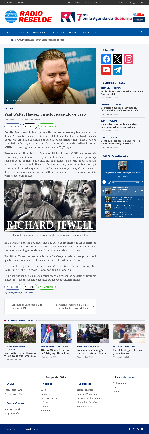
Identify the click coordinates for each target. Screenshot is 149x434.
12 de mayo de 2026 (109, 97)
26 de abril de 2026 (85, 357)
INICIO (10, 32)
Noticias (38, 32)
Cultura (103, 2)
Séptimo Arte (27, 292)
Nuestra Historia (12, 409)
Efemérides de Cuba (87, 402)
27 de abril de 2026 (49, 357)
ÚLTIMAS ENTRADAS (114, 82)
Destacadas (106, 88)
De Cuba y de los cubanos (15, 347)
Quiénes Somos (78, 32)
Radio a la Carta (84, 406)
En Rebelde (56, 32)
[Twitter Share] (30, 126)
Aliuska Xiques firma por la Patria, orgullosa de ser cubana (55, 353)
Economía (123, 2)
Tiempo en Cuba (85, 390)
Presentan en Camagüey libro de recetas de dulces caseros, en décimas (91, 353)
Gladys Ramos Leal (31, 119)
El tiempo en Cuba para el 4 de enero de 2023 (27, 306)
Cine (11, 292)
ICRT (115, 387)
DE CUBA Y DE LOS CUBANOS (22, 320)
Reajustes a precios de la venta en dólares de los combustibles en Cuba (120, 109)
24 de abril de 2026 (121, 357)
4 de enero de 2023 (12, 119)
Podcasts (117, 88)
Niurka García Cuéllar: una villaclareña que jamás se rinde (20, 356)
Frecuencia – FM (13, 394)
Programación (11, 413)
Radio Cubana (120, 383)
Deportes (78, 2)
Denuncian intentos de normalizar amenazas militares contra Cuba (119, 125)
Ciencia (112, 2)
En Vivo (22, 32)
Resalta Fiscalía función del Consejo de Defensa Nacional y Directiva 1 (121, 142)
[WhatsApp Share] (47, 126)
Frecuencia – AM (13, 390)
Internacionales (91, 2)
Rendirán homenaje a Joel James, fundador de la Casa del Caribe (72, 306)
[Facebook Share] (12, 126)
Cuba (69, 2)
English (98, 32)
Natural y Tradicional (87, 394)
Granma (117, 391)
